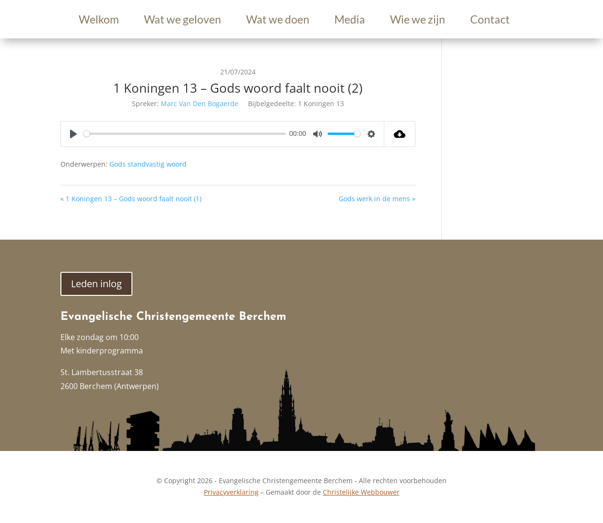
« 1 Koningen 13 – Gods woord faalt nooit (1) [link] (130, 198)
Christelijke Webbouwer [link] (361, 492)
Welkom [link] (99, 21)
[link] (399, 134)
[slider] (184, 133)
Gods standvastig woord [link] (148, 164)
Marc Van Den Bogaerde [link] (199, 103)
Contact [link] (490, 21)
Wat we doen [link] (277, 21)
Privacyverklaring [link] (231, 492)
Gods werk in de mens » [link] (377, 198)
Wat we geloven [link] (182, 21)
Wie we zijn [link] (417, 21)
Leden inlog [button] (96, 283)
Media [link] (349, 21)
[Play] (73, 134)
